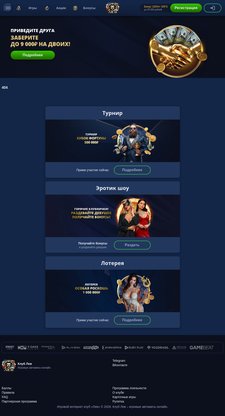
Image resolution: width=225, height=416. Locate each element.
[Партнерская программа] (57, 399)
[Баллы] (57, 385)
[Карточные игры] (168, 394)
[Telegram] (119, 360)
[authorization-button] (212, 8)
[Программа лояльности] (168, 385)
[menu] (8, 8)
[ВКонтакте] (120, 365)
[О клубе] (168, 390)
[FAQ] (57, 394)
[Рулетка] (168, 399)
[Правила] (57, 390)
